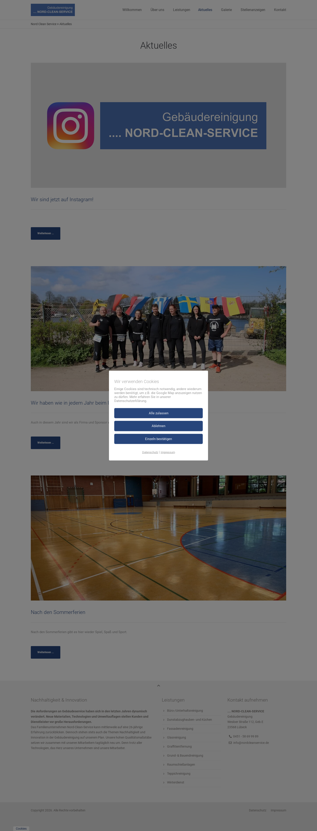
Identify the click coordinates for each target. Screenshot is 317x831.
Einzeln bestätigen (158, 439)
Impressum (168, 452)
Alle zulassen (158, 413)
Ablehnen (158, 426)
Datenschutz (150, 452)
